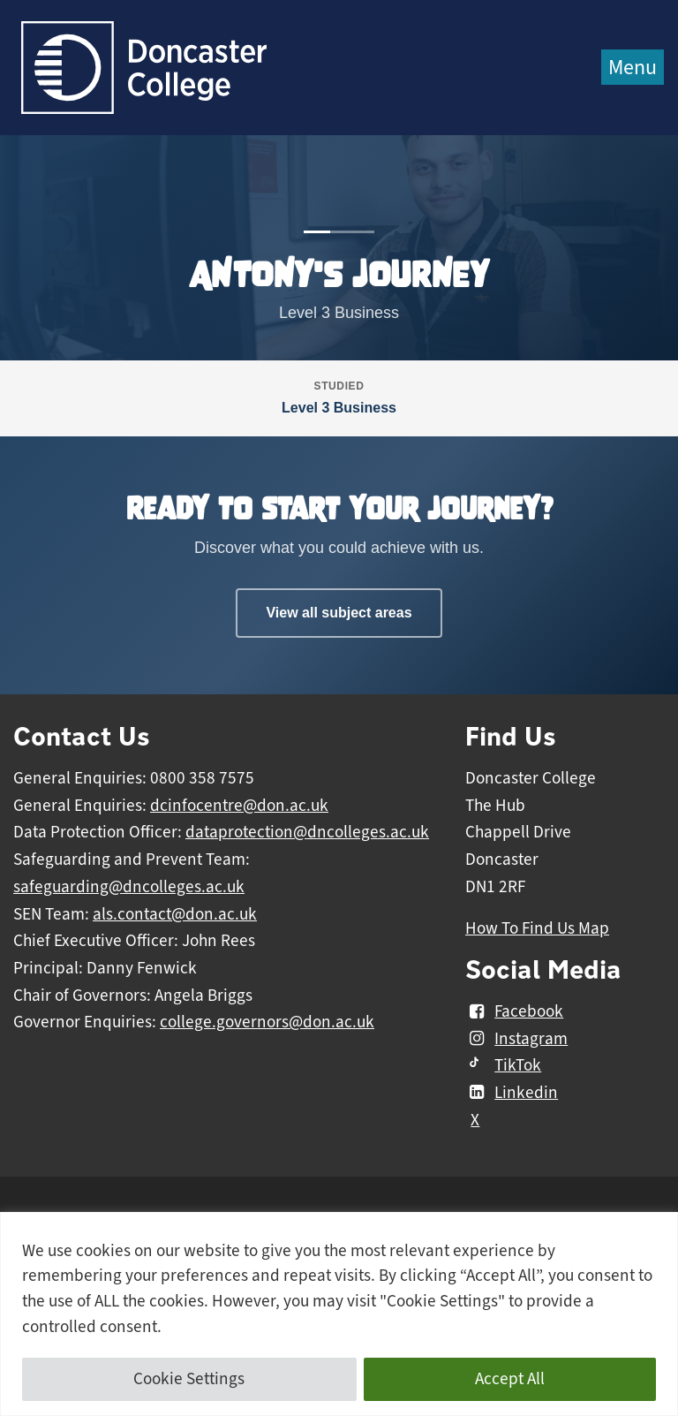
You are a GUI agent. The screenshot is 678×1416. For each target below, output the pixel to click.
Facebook (514, 1011)
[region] (339, 1314)
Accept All (510, 1378)
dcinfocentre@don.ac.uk (239, 805)
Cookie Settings (189, 1378)
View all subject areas (338, 612)
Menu (632, 67)
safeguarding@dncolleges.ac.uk (129, 886)
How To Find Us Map (537, 928)
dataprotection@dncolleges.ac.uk (307, 832)
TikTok (503, 1065)
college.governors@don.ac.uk (267, 1022)
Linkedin (511, 1092)
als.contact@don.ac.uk (175, 914)
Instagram (516, 1038)
